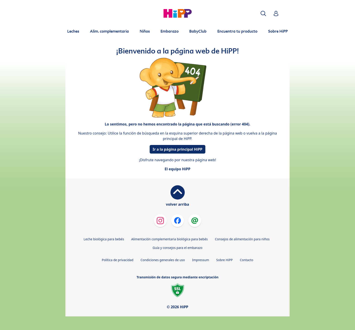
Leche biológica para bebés (104, 239)
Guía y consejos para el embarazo (177, 248)
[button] (263, 13)
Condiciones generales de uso (163, 260)
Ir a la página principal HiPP (177, 149)
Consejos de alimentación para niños (242, 239)
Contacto (246, 260)
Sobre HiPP (224, 260)
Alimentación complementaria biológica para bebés (169, 239)
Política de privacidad (117, 260)
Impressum (200, 260)
